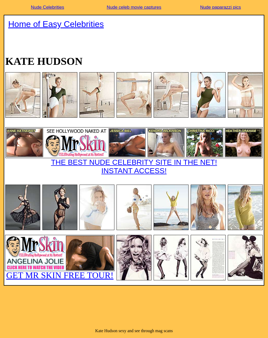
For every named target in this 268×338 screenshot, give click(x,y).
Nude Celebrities (47, 7)
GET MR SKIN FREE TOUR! (60, 257)
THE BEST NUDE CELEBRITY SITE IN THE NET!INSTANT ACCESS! (134, 151)
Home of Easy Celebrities (56, 24)
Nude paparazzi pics (220, 7)
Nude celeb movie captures (134, 7)
